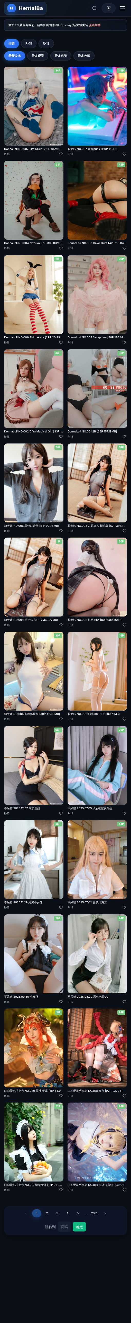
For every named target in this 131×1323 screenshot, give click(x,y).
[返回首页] (25, 8)
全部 (11, 43)
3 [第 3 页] (57, 1213)
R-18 (46, 43)
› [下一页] (105, 1213)
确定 (79, 1227)
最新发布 (14, 56)
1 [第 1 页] (36, 1213)
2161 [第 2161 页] (94, 1213)
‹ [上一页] (26, 1213)
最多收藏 (84, 56)
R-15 (28, 43)
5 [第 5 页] (78, 1213)
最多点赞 (61, 56)
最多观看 (38, 56)
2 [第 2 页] (47, 1213)
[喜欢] (60, 154)
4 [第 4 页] (68, 1213)
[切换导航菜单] (122, 8)
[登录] (109, 8)
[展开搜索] (94, 8)
